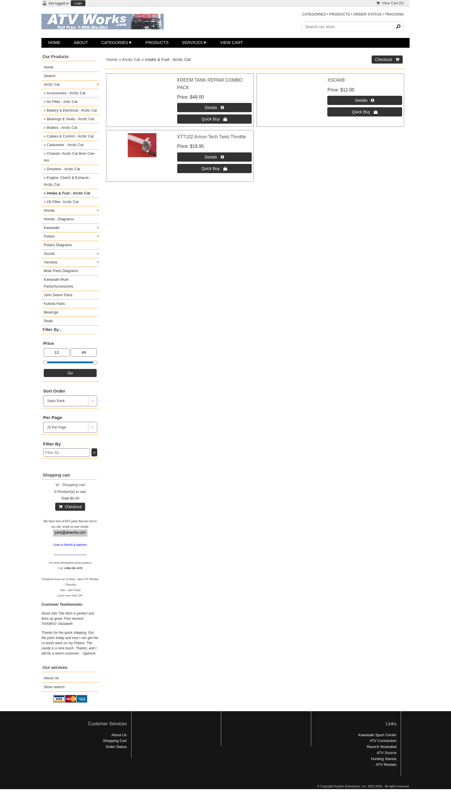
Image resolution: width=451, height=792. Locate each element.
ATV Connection (383, 741)
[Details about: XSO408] (364, 100)
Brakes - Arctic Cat (62, 127)
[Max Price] (84, 352)
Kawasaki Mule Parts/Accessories (58, 282)
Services (192, 42)
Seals (48, 321)
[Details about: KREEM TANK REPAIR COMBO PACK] (214, 107)
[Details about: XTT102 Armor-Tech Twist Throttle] (214, 157)
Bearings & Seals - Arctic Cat (70, 119)
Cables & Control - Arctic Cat (70, 136)
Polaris (49, 236)
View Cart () (390, 3)
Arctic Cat (131, 59)
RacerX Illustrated (381, 747)
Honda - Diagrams (59, 219)
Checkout (70, 507)
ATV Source (387, 753)
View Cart (231, 42)
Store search (54, 687)
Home (54, 42)
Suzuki (49, 253)
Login (78, 3)
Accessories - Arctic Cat (66, 93)
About (81, 42)
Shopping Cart (115, 741)
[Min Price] (57, 352)
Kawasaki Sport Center (377, 735)
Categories (114, 42)
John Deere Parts (58, 295)
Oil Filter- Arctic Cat (63, 202)
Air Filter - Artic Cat (62, 102)
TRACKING (394, 14)
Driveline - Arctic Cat (63, 169)
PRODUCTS (339, 14)
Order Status (116, 747)
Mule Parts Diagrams (61, 271)
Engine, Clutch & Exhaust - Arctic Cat (67, 181)
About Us (51, 678)
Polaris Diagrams (58, 245)
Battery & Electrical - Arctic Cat (72, 110)
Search (50, 76)
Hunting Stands (384, 759)
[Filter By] (66, 452)
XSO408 (336, 80)
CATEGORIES (314, 14)
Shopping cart (73, 485)
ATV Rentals (386, 764)
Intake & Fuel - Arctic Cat (68, 193)
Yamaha (50, 262)
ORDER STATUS (367, 14)
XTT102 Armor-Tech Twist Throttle (211, 136)
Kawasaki (52, 227)
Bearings (51, 312)
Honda (49, 210)
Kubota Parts (54, 303)
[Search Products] (353, 27)
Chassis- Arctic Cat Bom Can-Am (69, 156)
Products (157, 42)
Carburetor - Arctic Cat (65, 145)
